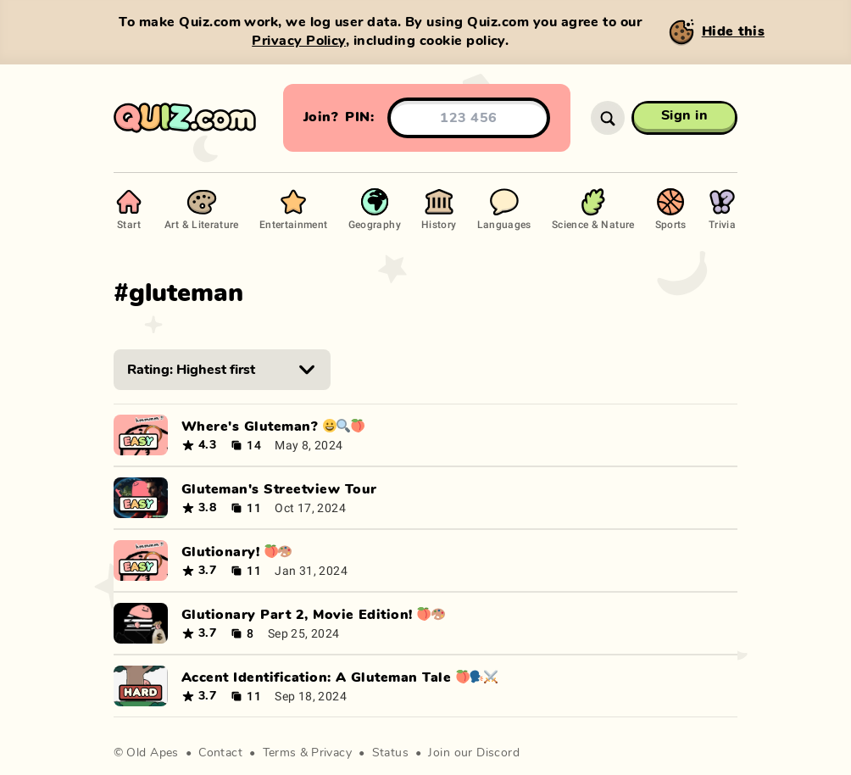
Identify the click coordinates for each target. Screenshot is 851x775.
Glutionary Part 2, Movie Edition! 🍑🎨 (313, 615)
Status (390, 753)
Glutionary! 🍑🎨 (236, 552)
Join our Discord (474, 753)
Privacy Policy (299, 40)
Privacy (331, 753)
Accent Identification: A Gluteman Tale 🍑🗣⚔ (339, 677)
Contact (220, 753)
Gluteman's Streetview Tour (278, 489)
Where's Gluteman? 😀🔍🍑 (272, 426)
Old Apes (152, 753)
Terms (280, 753)
